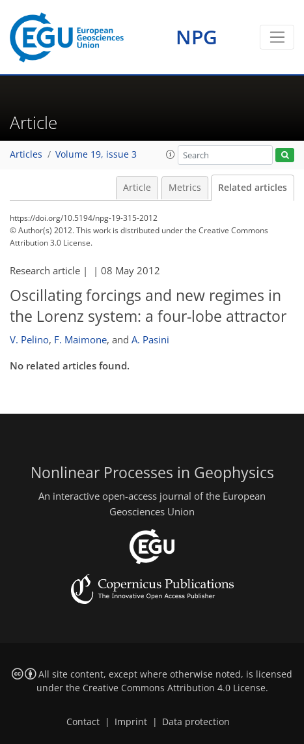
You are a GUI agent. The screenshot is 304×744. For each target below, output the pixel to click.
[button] (170, 154)
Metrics (185, 187)
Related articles (252, 187)
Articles (26, 154)
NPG (196, 36)
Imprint (131, 722)
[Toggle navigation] (277, 37)
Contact (83, 722)
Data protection (196, 722)
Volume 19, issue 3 (96, 154)
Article (137, 187)
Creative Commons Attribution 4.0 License (174, 688)
